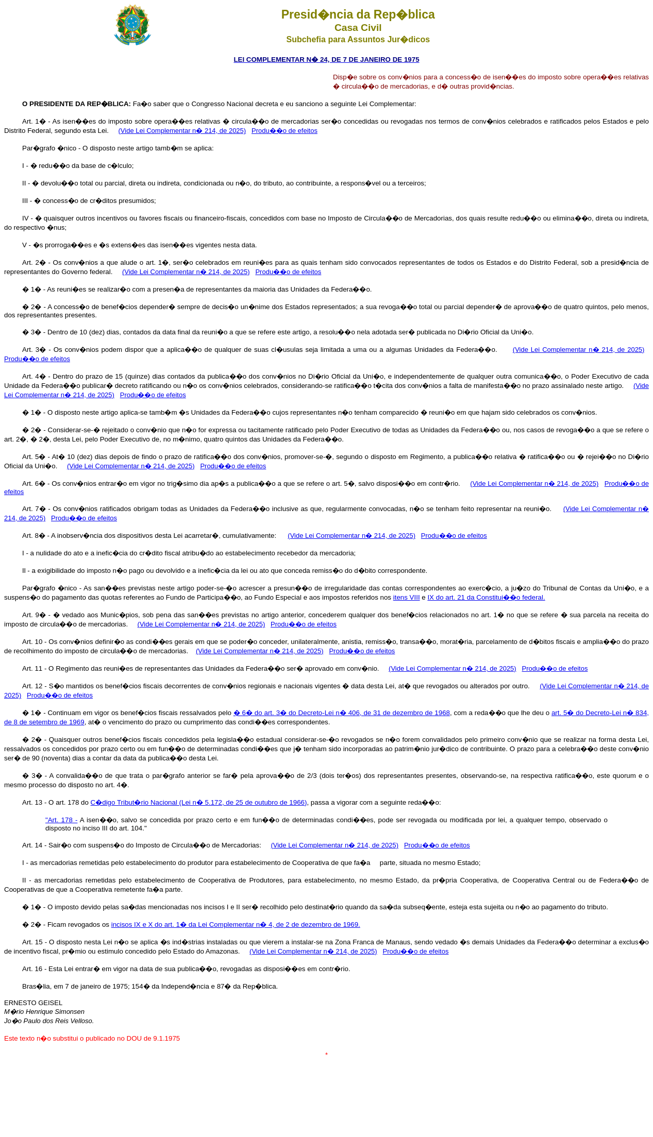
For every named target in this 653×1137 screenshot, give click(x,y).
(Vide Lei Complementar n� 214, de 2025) (182, 130)
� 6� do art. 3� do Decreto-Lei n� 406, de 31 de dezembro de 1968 (341, 713)
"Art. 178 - (61, 820)
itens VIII (406, 597)
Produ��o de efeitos (284, 130)
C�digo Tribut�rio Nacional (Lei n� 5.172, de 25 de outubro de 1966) (199, 802)
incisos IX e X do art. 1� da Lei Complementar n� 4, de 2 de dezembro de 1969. (235, 924)
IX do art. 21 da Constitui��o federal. (486, 597)
